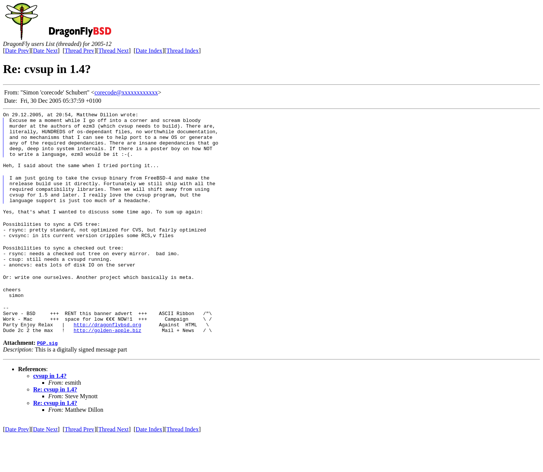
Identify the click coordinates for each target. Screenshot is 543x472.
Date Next (45, 50)
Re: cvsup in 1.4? (55, 425)
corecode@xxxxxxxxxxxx (126, 92)
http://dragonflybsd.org (107, 359)
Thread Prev (79, 50)
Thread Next (113, 50)
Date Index (149, 50)
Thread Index (182, 50)
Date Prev (17, 50)
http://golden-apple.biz (107, 366)
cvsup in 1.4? (49, 412)
